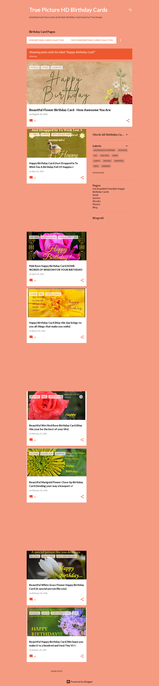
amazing (107, 161)
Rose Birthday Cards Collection (46, 40)
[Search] (130, 10)
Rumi (95, 195)
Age (95, 155)
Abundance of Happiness (104, 150)
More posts (56, 671)
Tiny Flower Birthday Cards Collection (91, 40)
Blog (95, 207)
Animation (118, 161)
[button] (128, 121)
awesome (106, 166)
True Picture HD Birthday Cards (68, 9)
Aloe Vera (104, 155)
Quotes (96, 198)
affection (122, 150)
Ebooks (97, 201)
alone (115, 155)
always (97, 161)
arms (96, 166)
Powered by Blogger (79, 681)
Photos (96, 204)
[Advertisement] (55, 207)
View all (33, 56)
